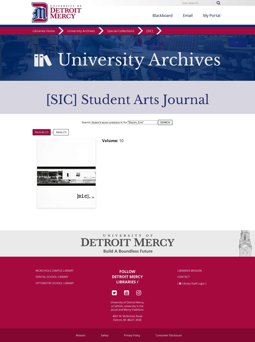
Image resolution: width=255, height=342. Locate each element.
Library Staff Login (193, 283)
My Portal (211, 15)
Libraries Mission (189, 270)
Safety (104, 335)
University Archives (81, 32)
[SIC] (150, 32)
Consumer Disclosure (169, 335)
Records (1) (41, 132)
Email (188, 15)
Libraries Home (44, 32)
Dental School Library (52, 276)
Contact (183, 276)
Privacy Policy (132, 335)
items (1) (61, 132)
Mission (80, 335)
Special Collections (120, 32)
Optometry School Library (55, 283)
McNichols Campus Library (55, 270)
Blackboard (163, 15)
